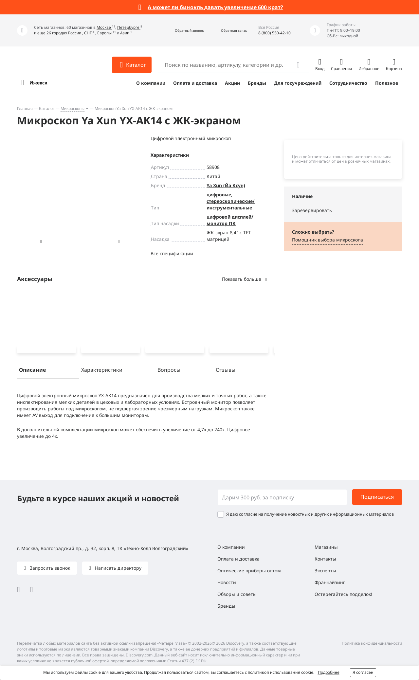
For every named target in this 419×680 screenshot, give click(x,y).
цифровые (219, 194)
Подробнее (328, 672)
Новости (226, 582)
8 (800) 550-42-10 (274, 33)
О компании (150, 83)
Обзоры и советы (237, 594)
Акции (232, 83)
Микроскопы (72, 108)
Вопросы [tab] (168, 371)
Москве (104, 27)
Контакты (325, 559)
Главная (25, 108)
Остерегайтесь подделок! (343, 594)
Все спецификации (172, 253)
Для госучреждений (297, 83)
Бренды (257, 83)
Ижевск (38, 83)
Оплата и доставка (195, 83)
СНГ (88, 33)
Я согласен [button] (363, 672)
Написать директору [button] (117, 568)
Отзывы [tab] (225, 371)
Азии (124, 33)
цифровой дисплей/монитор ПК (230, 220)
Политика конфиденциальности (372, 643)
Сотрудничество (348, 83)
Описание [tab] (32, 371)
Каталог (46, 108)
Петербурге (128, 27)
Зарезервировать (312, 210)
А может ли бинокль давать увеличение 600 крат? (215, 7)
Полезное (386, 83)
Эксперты (325, 570)
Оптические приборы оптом (249, 570)
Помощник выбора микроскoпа (327, 240)
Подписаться (377, 497)
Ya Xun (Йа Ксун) (226, 185)
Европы (104, 33)
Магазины (326, 547)
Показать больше (245, 279)
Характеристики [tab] (101, 371)
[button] (182, 30)
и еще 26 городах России (58, 33)
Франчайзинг (330, 582)
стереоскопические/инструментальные (231, 204)
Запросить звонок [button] (49, 568)
